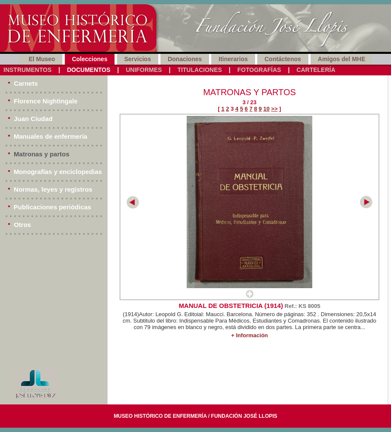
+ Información (249, 335)
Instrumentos (27, 69)
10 (266, 109)
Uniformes (144, 69)
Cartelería (315, 69)
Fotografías (259, 69)
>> (274, 109)
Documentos (89, 69)
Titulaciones (199, 69)
